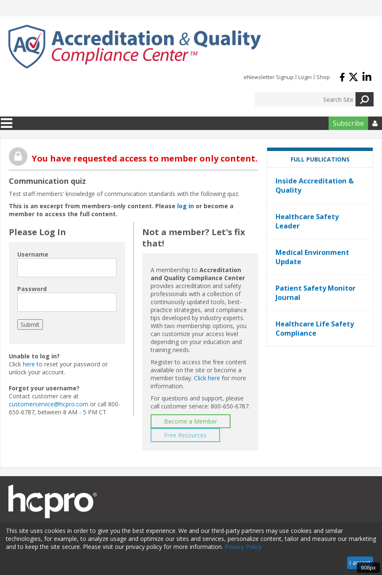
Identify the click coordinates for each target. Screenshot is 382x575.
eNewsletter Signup (269, 76)
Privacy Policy (243, 547)
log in (185, 206)
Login (305, 76)
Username (32, 254)
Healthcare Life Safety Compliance (315, 328)
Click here (207, 378)
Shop (323, 76)
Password (32, 289)
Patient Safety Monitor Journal (315, 293)
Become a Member (190, 421)
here (29, 364)
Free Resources (185, 435)
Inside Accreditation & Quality (315, 185)
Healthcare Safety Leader (307, 221)
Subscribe (348, 123)
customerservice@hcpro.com (48, 404)
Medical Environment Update (312, 257)
